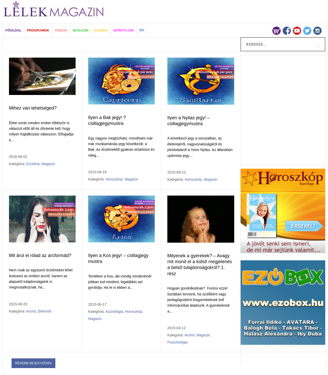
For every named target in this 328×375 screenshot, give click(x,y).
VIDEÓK (61, 30)
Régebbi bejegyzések (33, 363)
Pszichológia (177, 342)
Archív (31, 311)
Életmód (44, 311)
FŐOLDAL (13, 30)
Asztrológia (114, 311)
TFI (141, 30)
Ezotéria (32, 164)
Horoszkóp (114, 179)
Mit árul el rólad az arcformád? (40, 255)
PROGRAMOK (38, 30)
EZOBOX (101, 30)
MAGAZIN (80, 30)
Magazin (48, 164)
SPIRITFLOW (123, 30)
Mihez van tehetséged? (33, 108)
